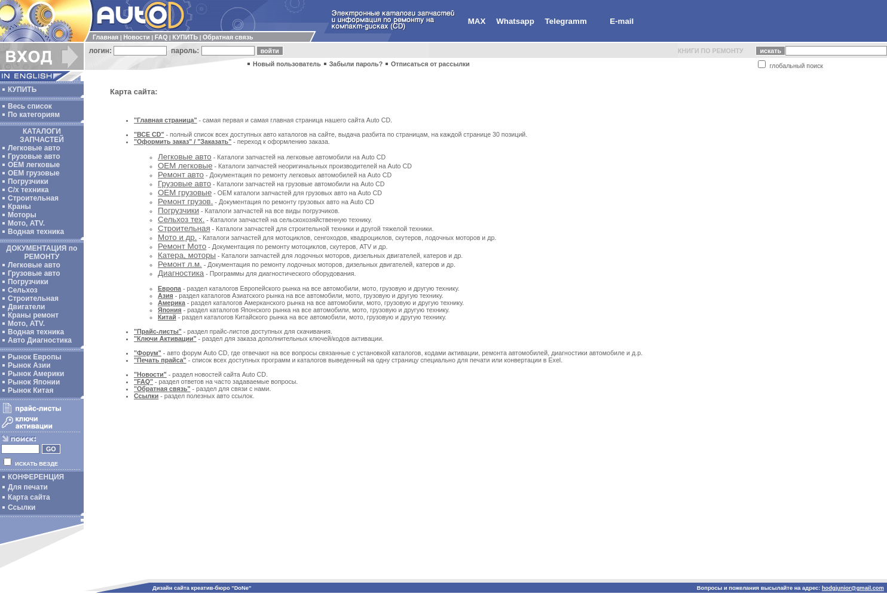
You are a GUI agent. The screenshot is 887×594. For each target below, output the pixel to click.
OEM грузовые (34, 173)
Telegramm (566, 21)
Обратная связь (228, 37)
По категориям (34, 114)
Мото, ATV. (26, 223)
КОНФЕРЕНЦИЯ (36, 477)
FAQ (161, 37)
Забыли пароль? (356, 63)
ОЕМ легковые (34, 165)
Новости (136, 37)
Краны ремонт (33, 315)
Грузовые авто (34, 156)
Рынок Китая (30, 390)
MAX (477, 21)
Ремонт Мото (182, 246)
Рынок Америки (36, 374)
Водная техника (36, 231)
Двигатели (26, 307)
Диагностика (181, 273)
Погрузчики (28, 181)
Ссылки (21, 507)
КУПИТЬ (185, 37)
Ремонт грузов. (185, 201)
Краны (19, 206)
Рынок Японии (34, 382)
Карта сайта (29, 497)
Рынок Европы (35, 357)
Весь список (30, 106)
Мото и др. (177, 237)
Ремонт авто (181, 174)
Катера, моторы (187, 255)
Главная (105, 37)
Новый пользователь (287, 63)
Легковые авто (34, 148)
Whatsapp (515, 21)
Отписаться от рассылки (430, 63)
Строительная (33, 198)
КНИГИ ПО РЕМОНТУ (711, 50)
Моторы (22, 215)
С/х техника (28, 190)
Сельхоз (23, 290)
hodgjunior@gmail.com (853, 588)
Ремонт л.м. (180, 264)
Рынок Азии (29, 365)
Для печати (28, 487)
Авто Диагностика (40, 340)
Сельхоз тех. (181, 219)
